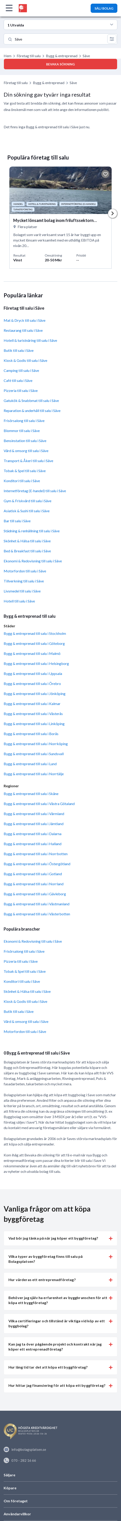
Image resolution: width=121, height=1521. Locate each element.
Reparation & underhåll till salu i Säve (32, 410)
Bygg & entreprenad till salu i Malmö (32, 653)
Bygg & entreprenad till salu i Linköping (34, 723)
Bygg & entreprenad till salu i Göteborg (34, 643)
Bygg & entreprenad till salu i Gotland (33, 874)
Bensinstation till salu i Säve (25, 440)
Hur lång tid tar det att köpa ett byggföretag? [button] (48, 1367)
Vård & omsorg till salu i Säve (26, 450)
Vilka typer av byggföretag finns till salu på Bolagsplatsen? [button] (45, 1259)
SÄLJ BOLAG (104, 8)
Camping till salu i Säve (21, 370)
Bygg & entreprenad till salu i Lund (30, 764)
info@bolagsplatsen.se (25, 1449)
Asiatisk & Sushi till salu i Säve (27, 511)
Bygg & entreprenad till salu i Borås (31, 733)
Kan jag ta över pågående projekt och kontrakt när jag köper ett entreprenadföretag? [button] (55, 1346)
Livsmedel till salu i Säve (22, 591)
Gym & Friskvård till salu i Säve (27, 501)
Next (112, 213)
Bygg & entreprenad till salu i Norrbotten (36, 854)
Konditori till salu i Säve (22, 481)
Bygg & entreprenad (61, 56)
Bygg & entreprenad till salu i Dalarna (32, 833)
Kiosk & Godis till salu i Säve (25, 360)
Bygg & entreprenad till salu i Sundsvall (34, 753)
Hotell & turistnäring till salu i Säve (30, 340)
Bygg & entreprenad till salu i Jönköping (35, 693)
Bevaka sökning (60, 64)
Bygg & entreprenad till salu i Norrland (33, 884)
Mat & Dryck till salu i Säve (24, 320)
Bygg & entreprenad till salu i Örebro (32, 683)
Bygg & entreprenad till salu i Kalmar (32, 703)
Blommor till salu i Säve (22, 430)
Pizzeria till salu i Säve (21, 390)
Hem (7, 56)
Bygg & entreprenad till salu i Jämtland (33, 823)
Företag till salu (29, 56)
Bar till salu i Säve (17, 521)
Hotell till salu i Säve (19, 601)
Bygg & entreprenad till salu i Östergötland (37, 864)
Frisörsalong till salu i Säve (24, 420)
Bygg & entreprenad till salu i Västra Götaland (39, 803)
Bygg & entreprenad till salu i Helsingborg (36, 663)
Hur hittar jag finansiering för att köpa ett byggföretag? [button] (56, 1385)
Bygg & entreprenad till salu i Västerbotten (37, 914)
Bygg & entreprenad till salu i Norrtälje (34, 774)
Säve (73, 82)
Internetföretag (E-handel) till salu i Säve (35, 491)
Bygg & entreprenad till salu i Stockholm (35, 633)
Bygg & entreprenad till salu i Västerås (33, 713)
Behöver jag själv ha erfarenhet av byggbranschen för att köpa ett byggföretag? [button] (57, 1300)
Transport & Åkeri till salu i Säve (28, 460)
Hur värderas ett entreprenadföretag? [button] (42, 1279)
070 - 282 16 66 (20, 1460)
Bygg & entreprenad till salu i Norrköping (36, 743)
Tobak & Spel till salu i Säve (25, 470)
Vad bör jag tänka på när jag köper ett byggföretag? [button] (53, 1238)
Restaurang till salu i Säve (23, 330)
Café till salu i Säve (18, 380)
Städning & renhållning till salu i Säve (32, 531)
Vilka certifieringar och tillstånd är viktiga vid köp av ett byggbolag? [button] (56, 1323)
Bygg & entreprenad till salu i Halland (32, 844)
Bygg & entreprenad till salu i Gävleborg (35, 894)
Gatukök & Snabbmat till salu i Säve (31, 400)
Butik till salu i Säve (19, 350)
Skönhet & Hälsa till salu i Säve (27, 541)
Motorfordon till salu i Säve (25, 571)
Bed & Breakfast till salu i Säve (27, 551)
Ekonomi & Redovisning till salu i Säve (33, 561)
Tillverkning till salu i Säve (24, 581)
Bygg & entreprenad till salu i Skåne (31, 793)
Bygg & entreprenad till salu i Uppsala (33, 673)
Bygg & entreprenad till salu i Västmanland (36, 904)
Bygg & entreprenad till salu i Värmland (34, 813)
